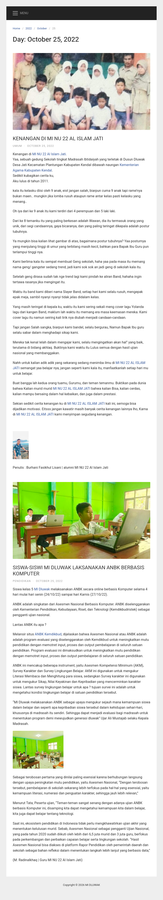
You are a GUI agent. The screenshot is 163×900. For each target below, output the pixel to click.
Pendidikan (22, 581)
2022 (28, 28)
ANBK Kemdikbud (48, 634)
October (42, 28)
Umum (17, 145)
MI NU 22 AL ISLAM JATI (71, 389)
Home (16, 28)
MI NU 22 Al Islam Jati (49, 154)
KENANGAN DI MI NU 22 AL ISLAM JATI (58, 139)
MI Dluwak (42, 589)
